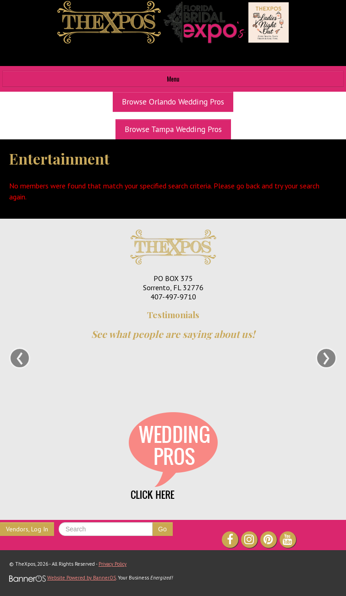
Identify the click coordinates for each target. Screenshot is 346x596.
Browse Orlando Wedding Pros (173, 101)
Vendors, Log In (27, 529)
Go (162, 529)
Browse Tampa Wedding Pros (173, 129)
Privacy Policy (112, 564)
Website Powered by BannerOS (81, 577)
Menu (173, 78)
